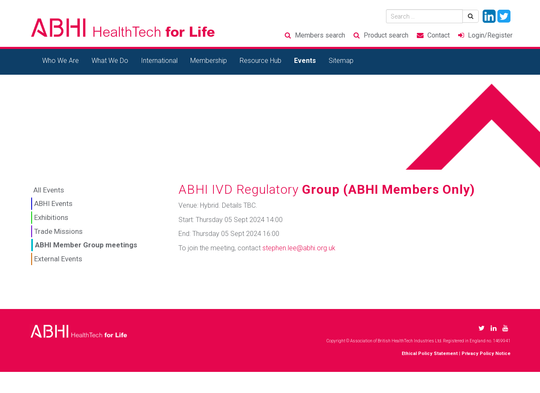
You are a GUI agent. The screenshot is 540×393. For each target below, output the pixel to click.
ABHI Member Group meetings (86, 245)
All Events (48, 190)
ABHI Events (53, 203)
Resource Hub (260, 61)
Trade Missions (58, 231)
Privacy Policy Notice (486, 353)
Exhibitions (51, 217)
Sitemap (341, 61)
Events (305, 61)
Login (490, 35)
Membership (208, 61)
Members (320, 35)
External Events (58, 259)
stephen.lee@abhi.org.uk (298, 248)
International (159, 61)
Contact (438, 35)
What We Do (110, 61)
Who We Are (60, 61)
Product (386, 35)
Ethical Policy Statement (430, 353)
